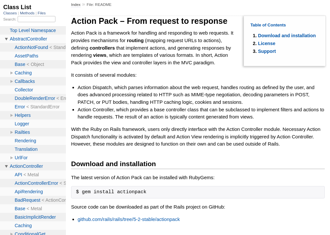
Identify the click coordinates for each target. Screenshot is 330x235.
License (266, 43)
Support (267, 51)
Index (76, 4)
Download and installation (287, 35)
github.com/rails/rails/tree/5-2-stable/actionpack (129, 219)
